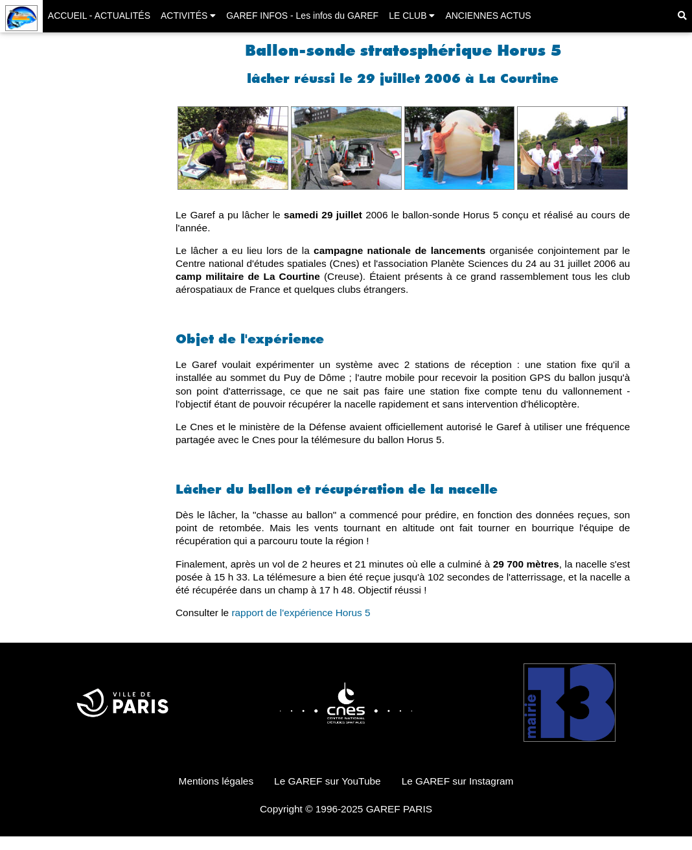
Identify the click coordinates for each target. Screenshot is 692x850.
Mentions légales (216, 781)
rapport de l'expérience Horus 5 (300, 612)
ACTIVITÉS (188, 15)
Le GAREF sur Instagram (458, 781)
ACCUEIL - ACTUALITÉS (99, 15)
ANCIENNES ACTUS (488, 15)
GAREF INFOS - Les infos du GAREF (302, 15)
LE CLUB (412, 15)
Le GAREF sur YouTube (327, 781)
